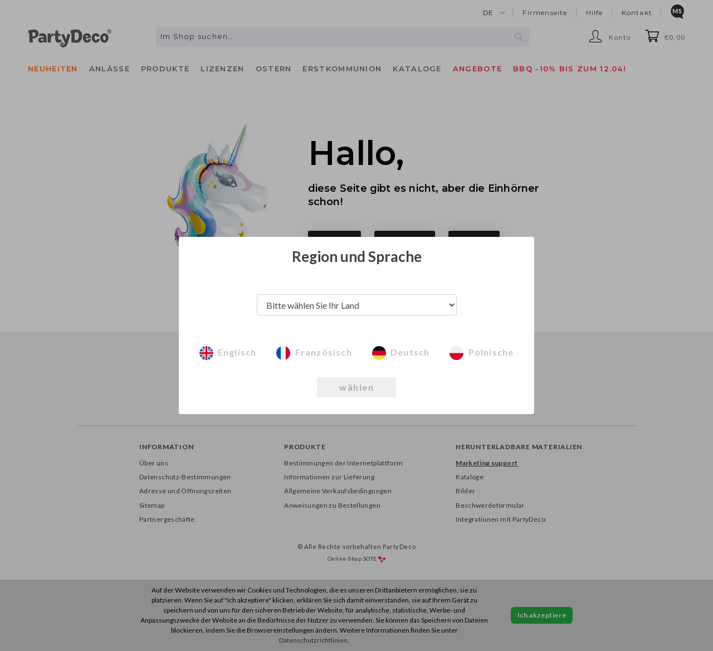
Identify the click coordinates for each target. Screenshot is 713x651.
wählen (356, 387)
